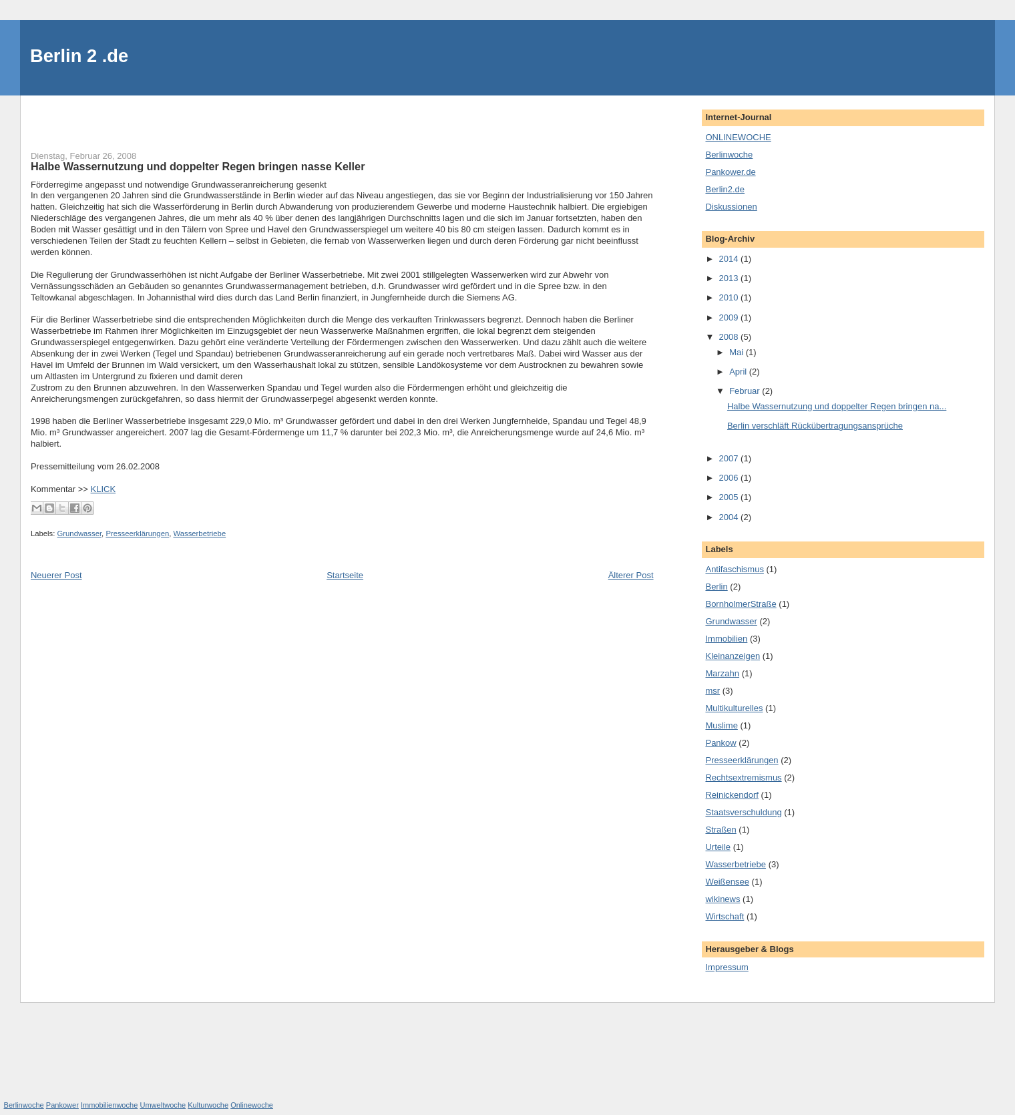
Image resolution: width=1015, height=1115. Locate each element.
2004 (730, 517)
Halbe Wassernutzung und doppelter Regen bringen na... (836, 406)
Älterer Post (631, 575)
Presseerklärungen (137, 533)
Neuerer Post (56, 575)
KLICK (103, 489)
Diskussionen (731, 207)
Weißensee (727, 882)
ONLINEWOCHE (738, 137)
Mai (737, 352)
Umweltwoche (163, 1105)
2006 (730, 478)
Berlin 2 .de (79, 55)
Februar (745, 391)
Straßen (720, 830)
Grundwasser (79, 533)
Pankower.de (730, 172)
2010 (730, 297)
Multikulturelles (734, 708)
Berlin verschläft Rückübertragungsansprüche (815, 426)
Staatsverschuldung (743, 812)
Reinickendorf (732, 795)
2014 (730, 259)
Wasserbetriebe (199, 533)
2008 (730, 337)
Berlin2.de (725, 189)
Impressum (726, 967)
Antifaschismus (734, 569)
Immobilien (726, 639)
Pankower (62, 1105)
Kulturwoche (208, 1105)
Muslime (721, 725)
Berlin (716, 587)
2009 (730, 317)
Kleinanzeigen (732, 656)
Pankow (720, 743)
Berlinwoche (729, 155)
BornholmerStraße (740, 604)
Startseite (345, 575)
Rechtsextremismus (743, 777)
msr (712, 691)
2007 (730, 458)
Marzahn (722, 673)
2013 (730, 278)
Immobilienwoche (109, 1105)
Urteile (718, 847)
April (739, 372)
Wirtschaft (724, 916)
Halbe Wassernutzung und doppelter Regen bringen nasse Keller (198, 166)
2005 (730, 497)
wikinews (722, 899)
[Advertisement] (109, 115)
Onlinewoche (251, 1105)
